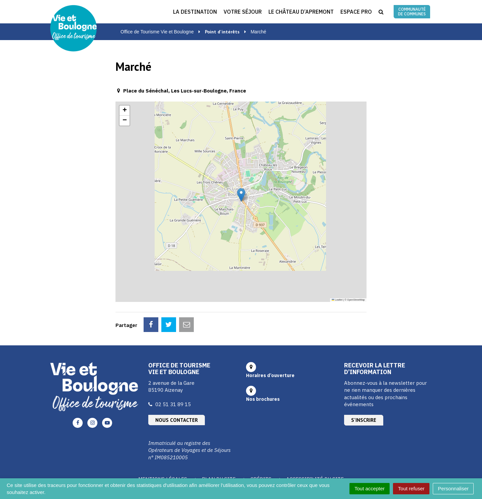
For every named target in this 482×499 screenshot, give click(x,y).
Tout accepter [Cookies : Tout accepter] (369, 488)
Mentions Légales (162, 449)
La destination (195, 11)
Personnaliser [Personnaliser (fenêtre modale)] (453, 488)
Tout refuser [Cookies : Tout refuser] (411, 488)
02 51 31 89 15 (173, 374)
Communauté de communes (412, 11)
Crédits (260, 449)
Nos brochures (263, 369)
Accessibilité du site (315, 449)
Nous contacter (176, 390)
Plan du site (219, 449)
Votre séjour (243, 11)
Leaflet (337, 299)
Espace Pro (356, 11)
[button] (241, 195)
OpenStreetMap (356, 299)
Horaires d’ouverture (270, 346)
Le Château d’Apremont (301, 11)
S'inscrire (363, 390)
